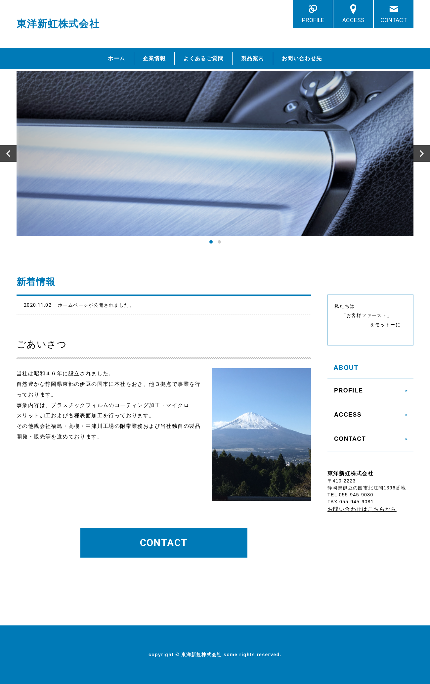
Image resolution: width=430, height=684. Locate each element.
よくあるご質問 (203, 58)
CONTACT (393, 20)
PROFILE (313, 20)
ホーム (116, 58)
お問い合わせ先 (302, 58)
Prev (8, 153)
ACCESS (353, 20)
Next (421, 153)
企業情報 (154, 58)
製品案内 (252, 58)
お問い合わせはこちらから (362, 509)
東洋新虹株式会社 (58, 23)
